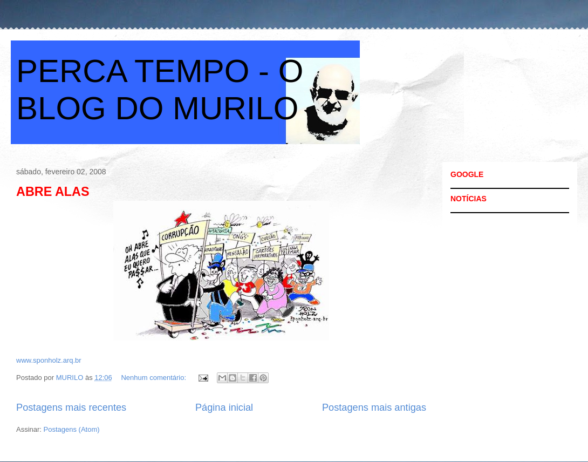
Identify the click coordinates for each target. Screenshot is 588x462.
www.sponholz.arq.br (48, 360)
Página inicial (224, 407)
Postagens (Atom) (72, 429)
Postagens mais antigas (374, 407)
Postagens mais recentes (71, 407)
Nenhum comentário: (154, 377)
